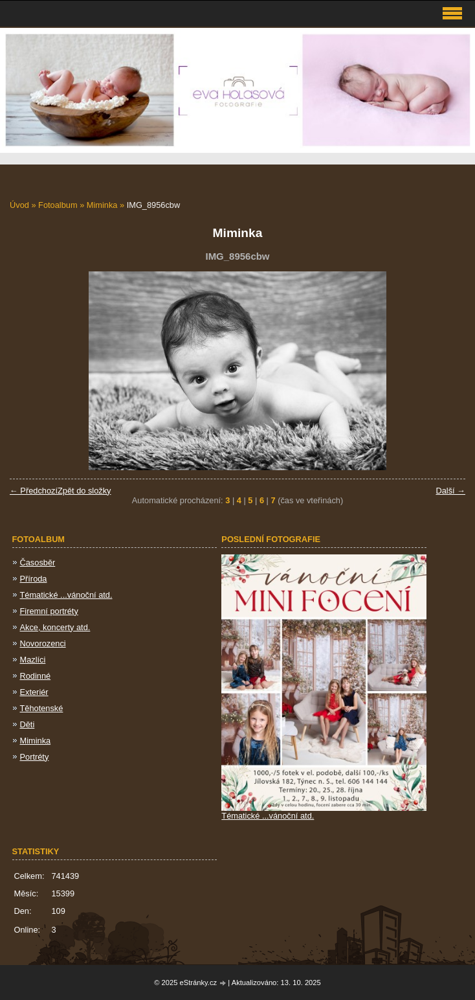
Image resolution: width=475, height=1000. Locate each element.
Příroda (33, 579)
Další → (450, 490)
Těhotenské (41, 708)
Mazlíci (33, 660)
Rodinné (35, 676)
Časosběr (38, 562)
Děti (27, 724)
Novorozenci (43, 643)
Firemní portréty (49, 611)
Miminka (102, 205)
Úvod (19, 205)
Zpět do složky (84, 490)
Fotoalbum (57, 205)
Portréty (34, 757)
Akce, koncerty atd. (55, 627)
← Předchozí (34, 490)
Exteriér (34, 692)
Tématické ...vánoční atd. (66, 595)
